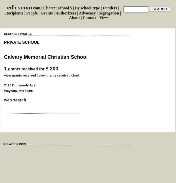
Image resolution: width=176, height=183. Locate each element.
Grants (47, 13)
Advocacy (87, 13)
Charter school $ (57, 8)
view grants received (20, 75)
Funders (110, 8)
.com (23, 8)
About (74, 18)
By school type (87, 8)
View (103, 18)
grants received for (31, 69)
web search (15, 100)
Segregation (109, 13)
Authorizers (65, 13)
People (31, 13)
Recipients (14, 13)
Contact (89, 18)
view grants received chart (58, 75)
